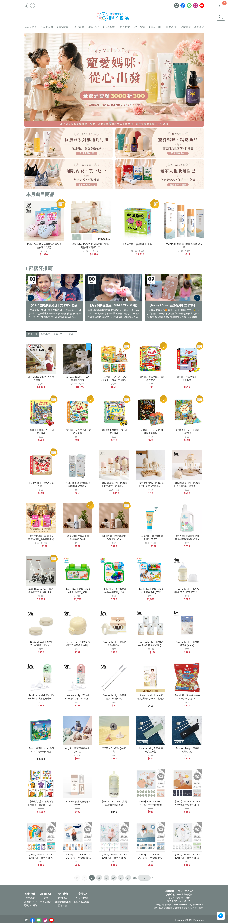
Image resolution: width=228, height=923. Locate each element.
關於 (46, 898)
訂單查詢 (62, 905)
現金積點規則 (82, 898)
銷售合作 (30, 894)
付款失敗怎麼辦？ (83, 902)
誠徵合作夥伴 (30, 902)
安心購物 (63, 894)
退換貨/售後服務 (63, 902)
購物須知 (62, 898)
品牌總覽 (30, 898)
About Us (45, 894)
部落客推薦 (45, 902)
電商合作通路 (30, 905)
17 (113, 877)
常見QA (82, 894)
